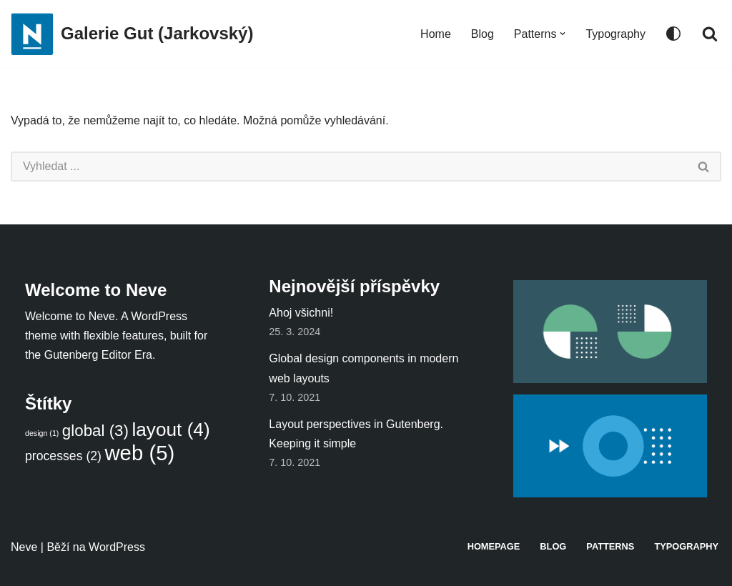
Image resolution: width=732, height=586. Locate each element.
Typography (615, 34)
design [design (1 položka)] (42, 433)
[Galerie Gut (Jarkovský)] (132, 34)
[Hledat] (710, 33)
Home (435, 34)
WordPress (117, 547)
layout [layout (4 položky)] (170, 429)
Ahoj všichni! (301, 313)
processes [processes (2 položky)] (63, 456)
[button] (562, 33)
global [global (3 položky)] (95, 431)
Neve (24, 547)
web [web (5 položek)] (139, 453)
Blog (482, 34)
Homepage (494, 546)
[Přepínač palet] (673, 33)
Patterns (610, 546)
